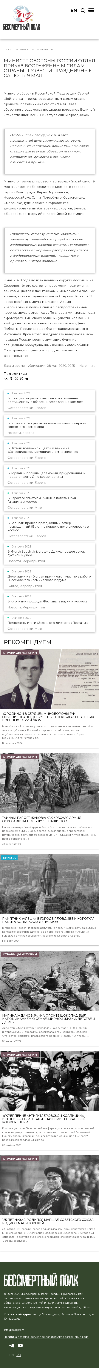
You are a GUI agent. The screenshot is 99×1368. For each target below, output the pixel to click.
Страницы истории (20, 652)
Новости (24, 49)
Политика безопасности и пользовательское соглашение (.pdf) (46, 1337)
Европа (9, 857)
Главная (8, 49)
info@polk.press (14, 1330)
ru (18, 1355)
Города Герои (44, 49)
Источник (87, 365)
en (73, 10)
